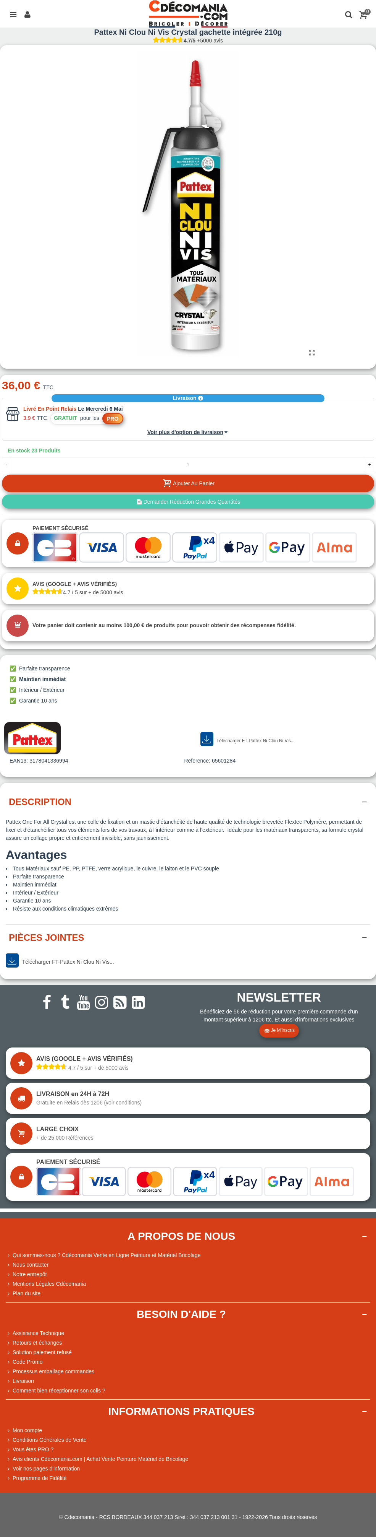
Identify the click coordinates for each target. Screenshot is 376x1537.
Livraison (188, 398)
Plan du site (23, 1294)
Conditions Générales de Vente (46, 1440)
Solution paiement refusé (39, 1352)
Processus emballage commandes (50, 1372)
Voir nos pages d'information (43, 1469)
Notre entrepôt (26, 1274)
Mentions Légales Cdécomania (46, 1284)
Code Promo (24, 1362)
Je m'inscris (279, 1031)
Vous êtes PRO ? (33, 1449)
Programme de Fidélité (36, 1478)
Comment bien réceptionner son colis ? (55, 1391)
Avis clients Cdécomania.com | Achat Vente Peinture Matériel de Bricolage (97, 1459)
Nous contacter (27, 1265)
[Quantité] (188, 464)
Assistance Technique (35, 1333)
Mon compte (24, 1430)
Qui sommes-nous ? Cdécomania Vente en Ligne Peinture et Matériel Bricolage (103, 1255)
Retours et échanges (34, 1343)
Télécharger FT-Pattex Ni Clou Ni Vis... (247, 739)
